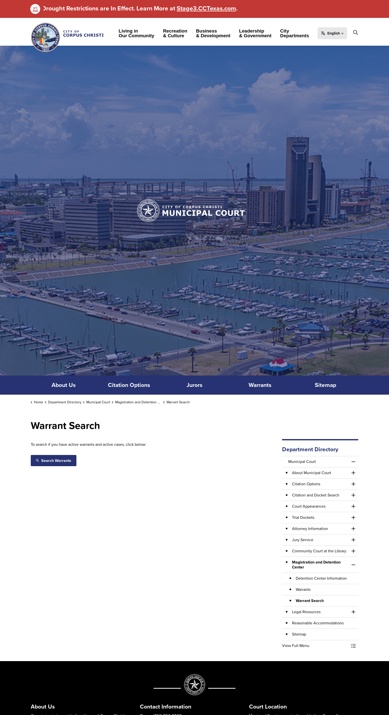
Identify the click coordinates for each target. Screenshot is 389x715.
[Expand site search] (29, 53)
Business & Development (216, 33)
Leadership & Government (258, 33)
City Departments (297, 33)
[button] (335, 33)
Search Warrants (53, 460)
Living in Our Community (139, 33)
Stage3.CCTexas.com (206, 8)
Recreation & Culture (178, 33)
